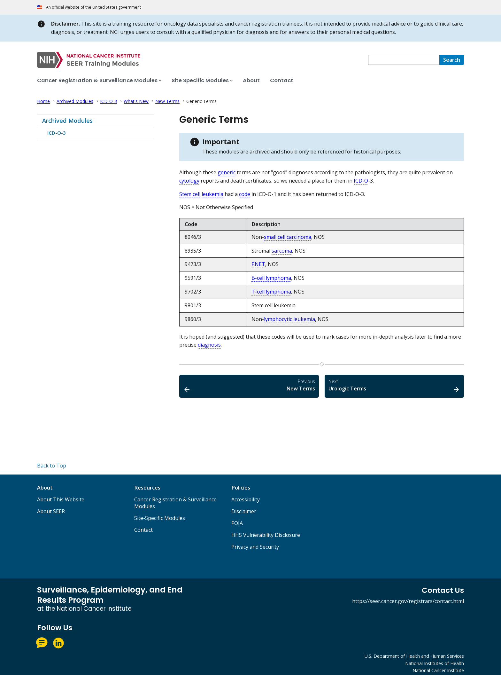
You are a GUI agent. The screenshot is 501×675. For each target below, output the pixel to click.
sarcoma (282, 250)
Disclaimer (243, 511)
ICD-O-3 (108, 101)
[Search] (451, 60)
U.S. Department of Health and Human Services (414, 656)
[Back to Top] (51, 465)
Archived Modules (75, 101)
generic (226, 172)
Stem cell (189, 194)
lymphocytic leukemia (289, 319)
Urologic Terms (394, 385)
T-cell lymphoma (271, 291)
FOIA (237, 523)
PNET (258, 264)
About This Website (60, 499)
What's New (136, 101)
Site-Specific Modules (159, 518)
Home (43, 101)
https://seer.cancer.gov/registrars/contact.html (408, 601)
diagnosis (209, 344)
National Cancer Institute (438, 670)
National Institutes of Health (434, 663)
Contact (143, 529)
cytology (189, 180)
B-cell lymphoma (271, 277)
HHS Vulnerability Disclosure (265, 534)
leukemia (212, 194)
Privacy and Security (255, 546)
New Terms (167, 101)
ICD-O (361, 180)
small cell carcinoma (287, 236)
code (244, 194)
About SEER (51, 511)
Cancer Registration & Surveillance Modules (175, 503)
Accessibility (245, 499)
